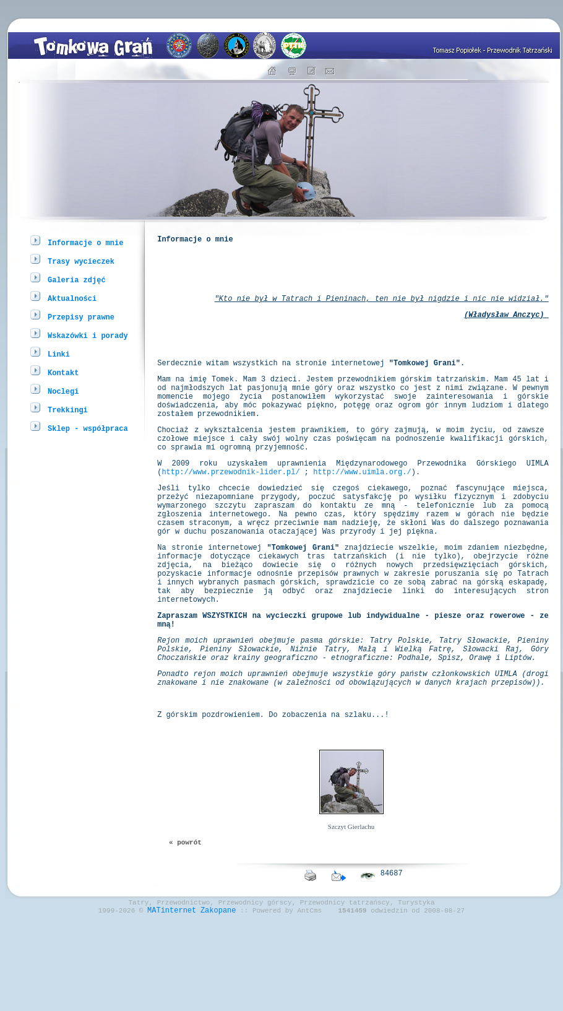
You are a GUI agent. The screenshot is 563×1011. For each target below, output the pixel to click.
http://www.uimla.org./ (362, 508)
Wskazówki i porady (88, 335)
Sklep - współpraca (88, 428)
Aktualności (72, 298)
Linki (59, 354)
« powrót (185, 925)
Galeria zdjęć (77, 279)
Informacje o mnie (85, 242)
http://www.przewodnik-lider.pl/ (230, 508)
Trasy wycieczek (81, 261)
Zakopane (218, 1001)
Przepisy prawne (81, 316)
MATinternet (171, 1001)
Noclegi (63, 391)
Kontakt (63, 372)
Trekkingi (68, 409)
